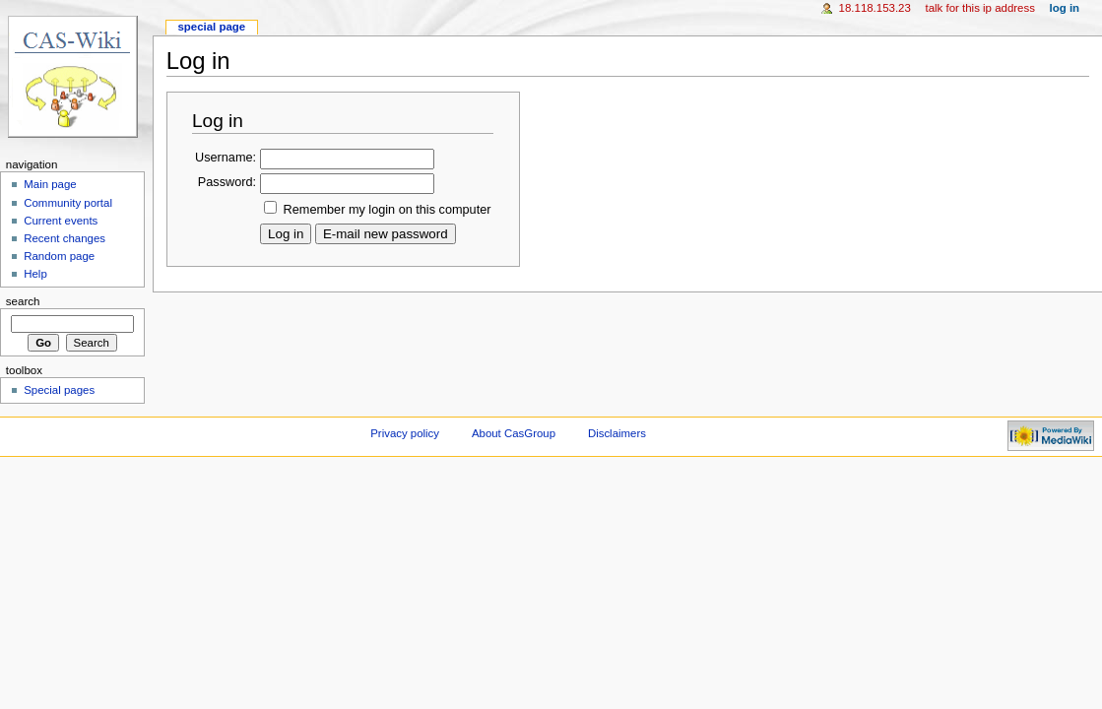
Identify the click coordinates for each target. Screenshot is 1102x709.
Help (35, 274)
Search (23, 301)
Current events (60, 220)
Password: (227, 182)
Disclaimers (617, 433)
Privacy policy (404, 433)
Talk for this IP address (979, 8)
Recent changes (64, 238)
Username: (225, 157)
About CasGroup (513, 433)
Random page (59, 256)
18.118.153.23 (875, 8)
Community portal (68, 203)
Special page (211, 26)
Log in (1065, 8)
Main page (50, 184)
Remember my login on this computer (387, 210)
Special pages (59, 390)
